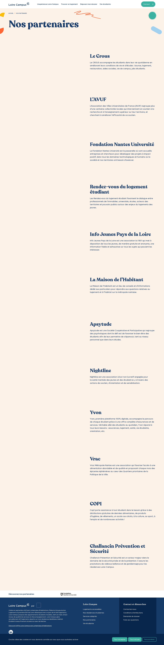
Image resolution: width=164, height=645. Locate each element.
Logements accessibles (92, 609)
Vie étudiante (106, 4)
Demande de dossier (131, 616)
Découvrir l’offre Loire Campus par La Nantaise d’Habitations (30, 626)
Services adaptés (90, 616)
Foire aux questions (131, 620)
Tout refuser (135, 640)
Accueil (10, 13)
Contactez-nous (129, 609)
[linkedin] (11, 632)
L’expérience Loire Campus (48, 4)
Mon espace (128, 4)
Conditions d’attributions (133, 613)
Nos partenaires (89, 620)
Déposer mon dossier (89, 4)
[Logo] (19, 4)
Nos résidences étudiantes (93, 613)
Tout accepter (119, 640)
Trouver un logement (70, 4)
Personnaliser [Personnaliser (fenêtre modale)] (149, 640)
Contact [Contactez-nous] (146, 4)
